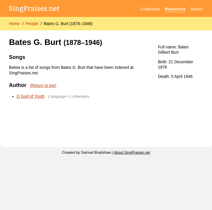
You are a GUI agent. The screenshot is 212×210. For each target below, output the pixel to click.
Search (196, 9)
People (31, 23)
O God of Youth (31, 96)
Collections (150, 9)
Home (14, 23)
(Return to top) (43, 85)
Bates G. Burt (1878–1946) (68, 23)
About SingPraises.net (132, 152)
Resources (175, 9)
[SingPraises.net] (34, 9)
